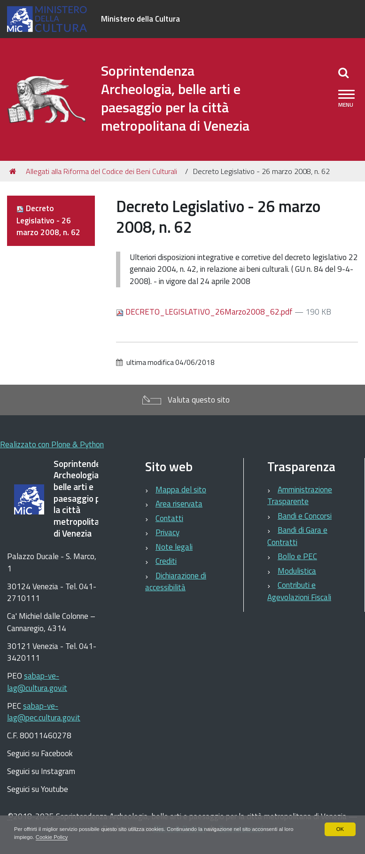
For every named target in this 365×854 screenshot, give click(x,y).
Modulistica (297, 571)
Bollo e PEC (297, 556)
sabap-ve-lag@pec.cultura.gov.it (43, 712)
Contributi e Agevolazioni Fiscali (299, 591)
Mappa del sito (180, 489)
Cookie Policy (65, 837)
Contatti (169, 518)
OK (340, 828)
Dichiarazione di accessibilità (175, 581)
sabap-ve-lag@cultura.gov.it (37, 682)
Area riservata (178, 504)
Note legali (174, 547)
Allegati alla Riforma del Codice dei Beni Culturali (101, 171)
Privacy (167, 532)
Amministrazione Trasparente (299, 495)
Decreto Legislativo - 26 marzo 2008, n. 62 (48, 220)
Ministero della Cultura (140, 19)
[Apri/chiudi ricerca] (343, 72)
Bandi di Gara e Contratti (297, 536)
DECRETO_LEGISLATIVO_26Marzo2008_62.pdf (205, 312)
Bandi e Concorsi (305, 516)
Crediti (166, 561)
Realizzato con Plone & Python (52, 444)
